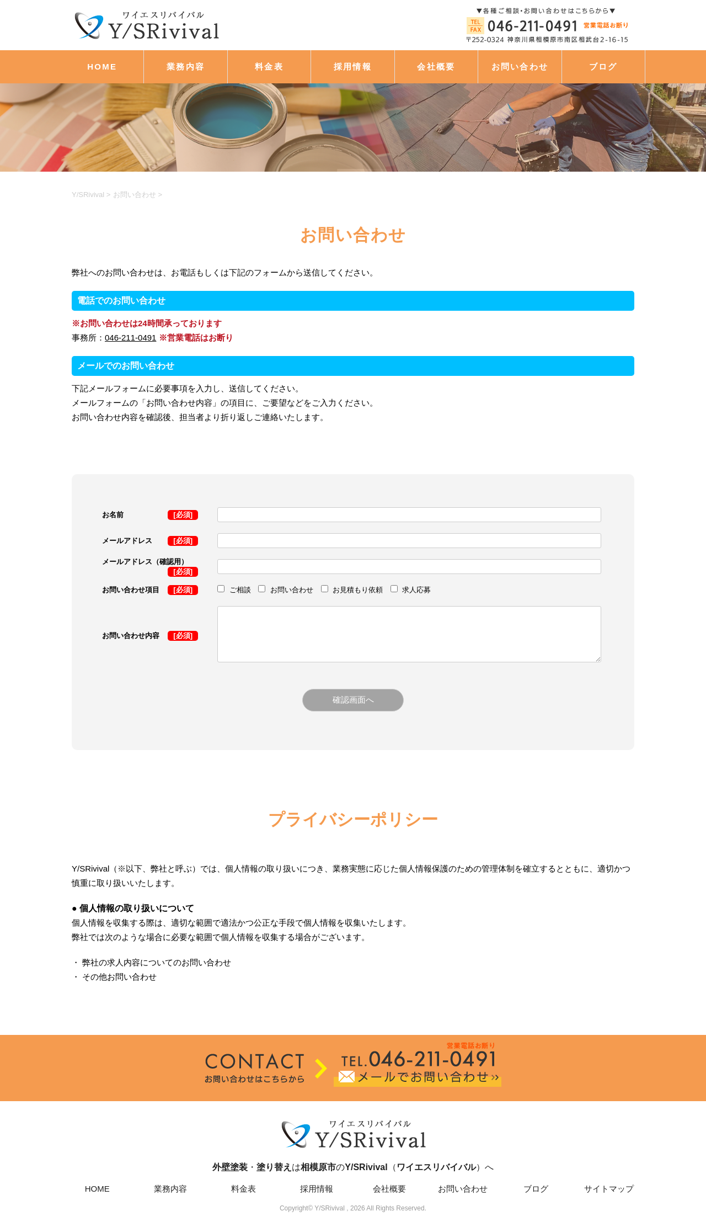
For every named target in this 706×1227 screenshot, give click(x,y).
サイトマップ (609, 1188)
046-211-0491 (130, 337)
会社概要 (436, 66)
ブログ (603, 66)
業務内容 (186, 66)
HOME (102, 66)
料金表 (269, 66)
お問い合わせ (520, 66)
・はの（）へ (353, 1143)
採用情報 (353, 66)
